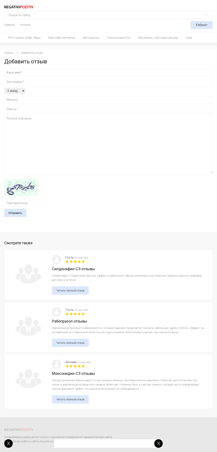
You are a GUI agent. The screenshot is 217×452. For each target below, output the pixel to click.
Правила (9, 24)
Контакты (25, 24)
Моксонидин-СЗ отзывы (73, 373)
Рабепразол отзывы (69, 321)
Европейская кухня (61, 37)
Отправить (15, 213)
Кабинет (201, 25)
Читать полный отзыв (70, 290)
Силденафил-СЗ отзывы (73, 269)
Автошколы (91, 37)
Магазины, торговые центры (158, 37)
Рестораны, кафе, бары (24, 37)
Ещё (189, 37)
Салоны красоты (119, 37)
